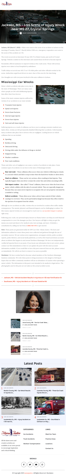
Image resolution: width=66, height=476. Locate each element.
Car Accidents (33, 20)
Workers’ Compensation (31, 444)
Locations (49, 444)
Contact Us (49, 448)
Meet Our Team (51, 434)
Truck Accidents (29, 439)
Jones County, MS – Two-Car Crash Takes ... (35, 322)
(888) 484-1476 (32, 226)
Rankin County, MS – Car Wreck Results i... (35, 336)
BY (29, 325)
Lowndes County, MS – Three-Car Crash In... (35, 349)
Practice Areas (50, 439)
